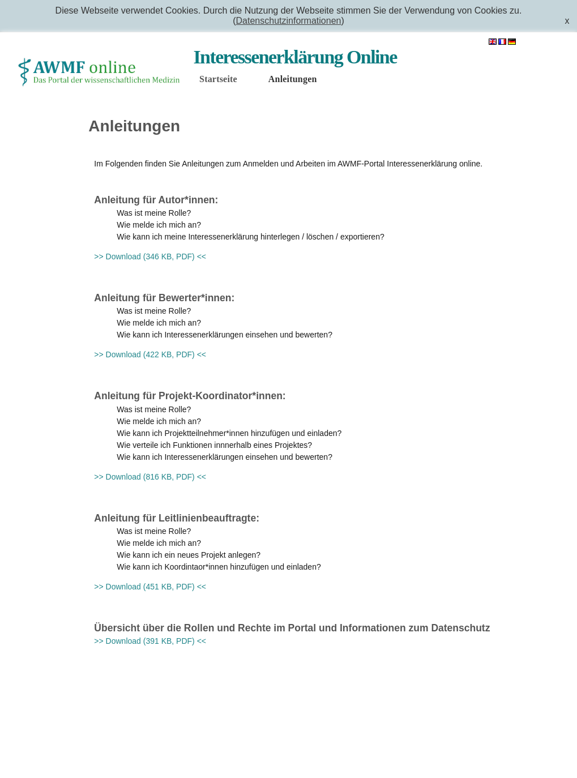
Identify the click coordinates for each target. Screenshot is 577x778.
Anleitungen (292, 79)
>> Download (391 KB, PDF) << (150, 641)
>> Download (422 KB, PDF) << (150, 354)
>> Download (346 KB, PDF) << (150, 256)
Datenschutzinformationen (288, 20)
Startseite (218, 79)
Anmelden (545, 41)
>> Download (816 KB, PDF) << (150, 476)
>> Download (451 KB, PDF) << (150, 586)
